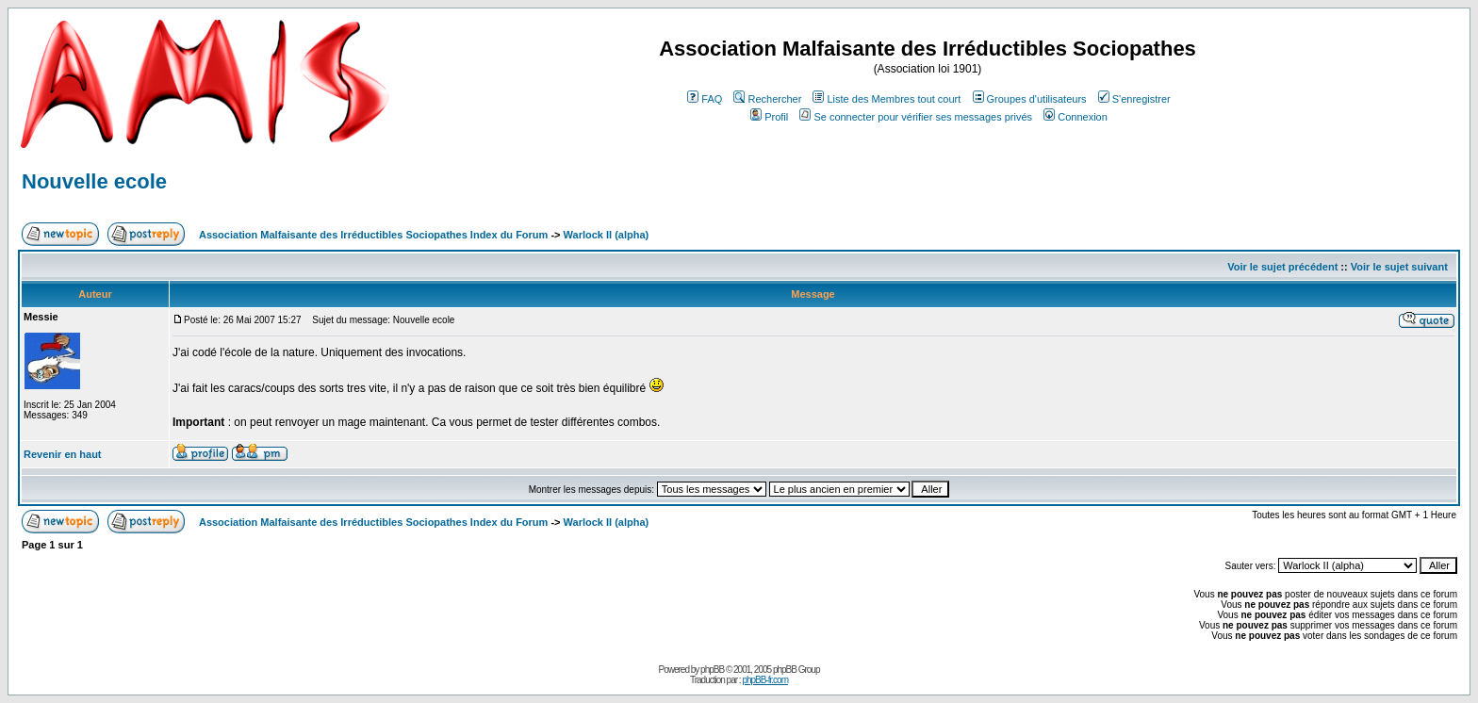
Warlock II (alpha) (606, 234)
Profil (769, 117)
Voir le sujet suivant (1399, 266)
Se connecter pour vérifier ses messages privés (915, 117)
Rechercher (767, 99)
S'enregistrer (1134, 99)
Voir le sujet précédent (1282, 266)
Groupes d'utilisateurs (1030, 99)
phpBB (712, 669)
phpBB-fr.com (765, 680)
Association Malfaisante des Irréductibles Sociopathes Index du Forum (373, 234)
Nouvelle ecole (94, 181)
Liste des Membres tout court (887, 99)
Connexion (1075, 117)
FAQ (704, 99)
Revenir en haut (63, 454)
